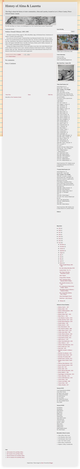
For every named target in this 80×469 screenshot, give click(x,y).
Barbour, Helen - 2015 (63, 309)
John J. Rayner (63, 275)
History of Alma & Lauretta (23, 6)
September (62, 250)
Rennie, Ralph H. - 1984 (63, 372)
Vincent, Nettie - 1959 (63, 383)
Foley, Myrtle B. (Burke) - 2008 (65, 328)
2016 (60, 234)
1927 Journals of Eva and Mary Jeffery (15, 453)
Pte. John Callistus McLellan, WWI (67, 268)
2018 (60, 230)
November (62, 246)
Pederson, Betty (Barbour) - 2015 (65, 363)
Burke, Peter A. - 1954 (63, 316)
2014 (60, 238)
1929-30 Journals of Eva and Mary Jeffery (16, 455)
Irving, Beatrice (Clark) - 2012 (64, 337)
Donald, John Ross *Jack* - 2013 (65, 319)
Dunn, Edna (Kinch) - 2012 (64, 326)
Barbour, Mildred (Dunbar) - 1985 (65, 310)
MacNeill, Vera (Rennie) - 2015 (65, 353)
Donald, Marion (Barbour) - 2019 (65, 321)
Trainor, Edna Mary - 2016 (64, 375)
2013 (60, 240)
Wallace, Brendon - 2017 (63, 384)
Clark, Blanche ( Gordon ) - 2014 (65, 317)
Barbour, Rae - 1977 (62, 312)
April (61, 260)
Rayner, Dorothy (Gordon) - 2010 (65, 365)
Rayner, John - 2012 (62, 367)
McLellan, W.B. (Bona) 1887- (64, 356)
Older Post (50, 94)
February (62, 300)
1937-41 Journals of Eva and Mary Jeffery (16, 457)
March (61, 263)
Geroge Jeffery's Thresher (65, 277)
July (61, 254)
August (61, 252)
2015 (60, 236)
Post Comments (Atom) (16, 97)
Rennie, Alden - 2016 (62, 368)
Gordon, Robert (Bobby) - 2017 (65, 335)
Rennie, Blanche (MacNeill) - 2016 (65, 370)
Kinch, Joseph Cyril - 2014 (64, 346)
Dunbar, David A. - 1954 (63, 325)
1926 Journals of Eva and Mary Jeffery (15, 452)
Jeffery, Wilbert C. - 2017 (63, 342)
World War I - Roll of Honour (66, 298)
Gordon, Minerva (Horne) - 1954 (65, 334)
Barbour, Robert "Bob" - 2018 (64, 314)
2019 (60, 228)
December (62, 244)
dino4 (42, 462)
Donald (10, 56)
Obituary (14, 56)
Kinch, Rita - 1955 (62, 348)
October (61, 248)
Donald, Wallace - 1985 (63, 323)
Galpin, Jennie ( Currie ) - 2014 (64, 330)
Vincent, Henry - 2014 (63, 379)
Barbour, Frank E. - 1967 (63, 307)
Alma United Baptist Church (66, 296)
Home (29, 94)
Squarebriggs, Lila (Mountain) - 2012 (66, 374)
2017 (60, 232)
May (61, 258)
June (61, 256)
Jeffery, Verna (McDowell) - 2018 (65, 341)
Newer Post (8, 94)
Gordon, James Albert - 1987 (64, 332)
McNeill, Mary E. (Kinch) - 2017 (65, 358)
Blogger (51, 462)
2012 (60, 242)
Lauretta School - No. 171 (65, 270)
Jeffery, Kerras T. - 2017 (63, 339)
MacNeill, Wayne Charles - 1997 (65, 354)
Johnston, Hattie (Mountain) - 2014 (65, 344)
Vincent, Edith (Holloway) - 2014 (65, 377)
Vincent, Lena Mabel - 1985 (64, 381)
